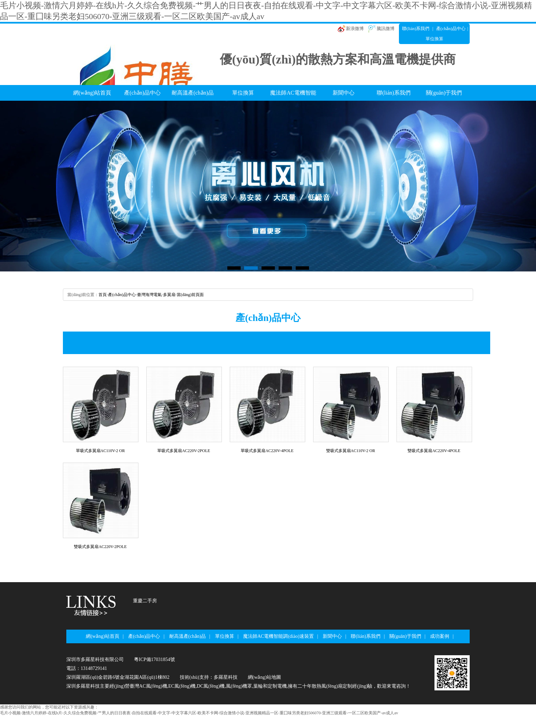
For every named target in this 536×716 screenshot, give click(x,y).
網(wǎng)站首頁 (92, 93)
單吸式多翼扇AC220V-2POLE (183, 450)
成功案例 (439, 636)
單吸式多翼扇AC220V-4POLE (267, 450)
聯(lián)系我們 (415, 28)
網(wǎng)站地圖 (264, 677)
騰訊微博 (385, 28)
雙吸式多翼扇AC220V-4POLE (433, 450)
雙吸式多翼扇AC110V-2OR (350, 450)
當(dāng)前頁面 (190, 294)
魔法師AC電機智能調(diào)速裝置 (293, 95)
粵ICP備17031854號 (154, 659)
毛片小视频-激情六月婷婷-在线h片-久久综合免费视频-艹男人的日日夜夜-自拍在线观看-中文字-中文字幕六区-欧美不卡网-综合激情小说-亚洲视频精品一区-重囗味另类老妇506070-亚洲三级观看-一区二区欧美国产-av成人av (199, 713)
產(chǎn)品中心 (451, 28)
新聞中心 (343, 93)
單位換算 (243, 93)
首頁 (102, 294)
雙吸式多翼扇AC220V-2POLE (100, 546)
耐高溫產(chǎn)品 (193, 93)
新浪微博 (355, 28)
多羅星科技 (226, 677)
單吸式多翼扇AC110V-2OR (100, 450)
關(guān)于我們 (444, 93)
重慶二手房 (145, 600)
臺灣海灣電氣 (149, 294)
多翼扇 (169, 294)
